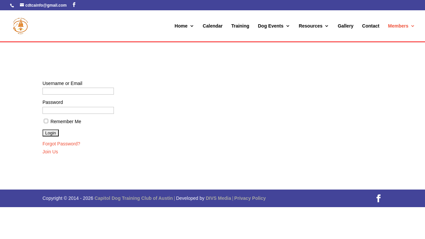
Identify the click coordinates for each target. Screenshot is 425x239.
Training (240, 26)
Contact (371, 26)
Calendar (213, 26)
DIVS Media (218, 198)
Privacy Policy (250, 198)
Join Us (50, 151)
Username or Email (62, 83)
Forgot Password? (61, 143)
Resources (311, 26)
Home (181, 26)
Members (398, 26)
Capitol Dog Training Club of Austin (134, 198)
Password (52, 102)
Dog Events (271, 26)
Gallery (345, 26)
